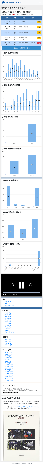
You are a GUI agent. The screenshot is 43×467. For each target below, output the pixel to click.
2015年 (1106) (9, 371)
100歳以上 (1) (8, 330)
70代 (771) (8, 325)
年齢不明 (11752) (9, 332)
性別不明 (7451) (9, 305)
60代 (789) (8, 323)
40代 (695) (8, 320)
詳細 (39, 21)
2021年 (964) (8, 361)
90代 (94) (7, 328)
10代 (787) (8, 314)
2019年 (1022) (9, 364)
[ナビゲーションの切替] (40, 2)
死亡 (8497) (8, 339)
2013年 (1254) (9, 375)
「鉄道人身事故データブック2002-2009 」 (28, 407)
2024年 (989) (8, 356)
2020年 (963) (8, 363)
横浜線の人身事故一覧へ (21, 48)
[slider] (21, 292)
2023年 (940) (8, 357)
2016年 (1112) (9, 370)
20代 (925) (8, 316)
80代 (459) (8, 327)
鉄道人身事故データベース (11, 2)
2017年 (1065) (9, 368)
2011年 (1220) (9, 378)
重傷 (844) (7, 341)
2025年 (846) (8, 354)
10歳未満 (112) (9, 313)
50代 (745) (8, 321)
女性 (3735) (8, 303)
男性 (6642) (8, 302)
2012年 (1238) (9, 376)
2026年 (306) (8, 352)
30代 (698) (8, 318)
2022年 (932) (8, 359)
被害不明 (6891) (9, 345)
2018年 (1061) (9, 366)
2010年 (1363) (9, 380)
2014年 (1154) (9, 373)
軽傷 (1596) (8, 343)
